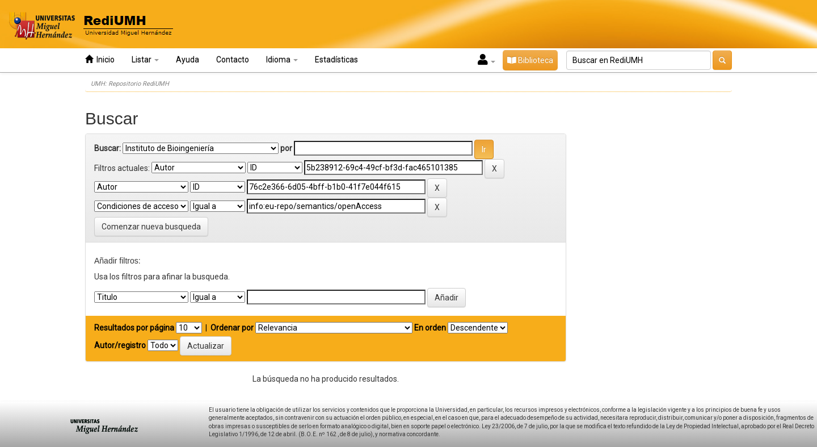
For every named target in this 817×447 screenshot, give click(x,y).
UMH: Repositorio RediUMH (130, 83)
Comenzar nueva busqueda (151, 226)
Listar (145, 59)
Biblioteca (530, 60)
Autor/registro (120, 345)
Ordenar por (232, 327)
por (286, 148)
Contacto (232, 59)
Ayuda (187, 59)
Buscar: (107, 148)
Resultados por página (134, 327)
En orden (430, 327)
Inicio (100, 59)
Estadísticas (336, 59)
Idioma (282, 59)
